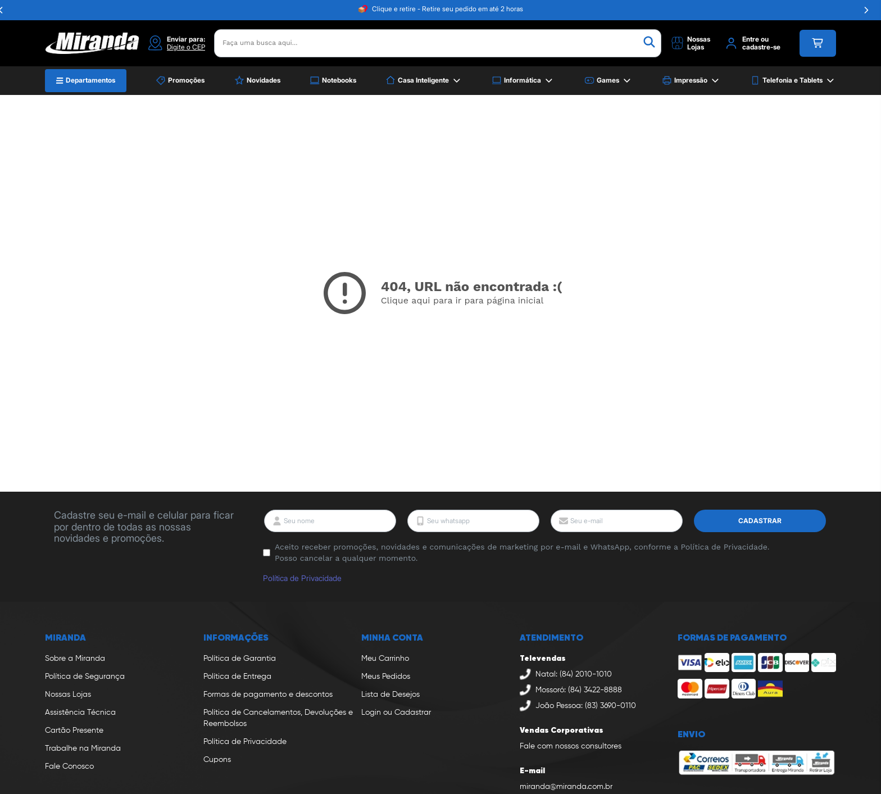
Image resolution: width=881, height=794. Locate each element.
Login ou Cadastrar (396, 712)
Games (608, 80)
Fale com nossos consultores (570, 746)
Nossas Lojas (68, 694)
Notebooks (333, 80)
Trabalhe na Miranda (83, 748)
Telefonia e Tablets (793, 80)
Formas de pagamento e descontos (268, 694)
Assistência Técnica (80, 712)
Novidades (257, 80)
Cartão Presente (74, 730)
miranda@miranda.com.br (566, 787)
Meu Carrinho (385, 659)
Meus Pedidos (385, 676)
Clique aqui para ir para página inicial (462, 300)
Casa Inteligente (423, 80)
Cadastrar (760, 520)
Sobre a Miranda (75, 659)
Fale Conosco (69, 766)
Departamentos (85, 80)
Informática (523, 80)
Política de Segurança (85, 676)
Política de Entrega (237, 676)
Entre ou (755, 39)
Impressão (691, 80)
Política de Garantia (239, 659)
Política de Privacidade (302, 578)
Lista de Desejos (390, 694)
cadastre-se (761, 47)
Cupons (217, 760)
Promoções (180, 80)
